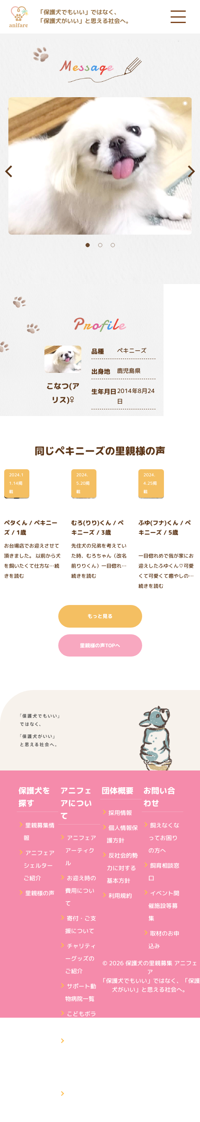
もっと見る (99, 616)
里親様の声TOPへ (100, 645)
